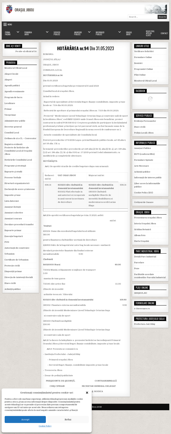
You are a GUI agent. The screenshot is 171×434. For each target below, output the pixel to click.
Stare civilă (10, 283)
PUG (7, 242)
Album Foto (140, 235)
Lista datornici (12, 201)
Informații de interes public (148, 177)
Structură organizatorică (17, 183)
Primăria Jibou (28, 33)
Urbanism (9, 254)
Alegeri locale (11, 74)
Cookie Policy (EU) (143, 192)
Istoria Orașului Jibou (145, 223)
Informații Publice (100, 33)
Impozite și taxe (13, 195)
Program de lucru (13, 97)
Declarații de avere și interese (20, 189)
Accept (25, 419)
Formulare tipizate (143, 160)
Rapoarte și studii (13, 171)
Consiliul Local (12, 132)
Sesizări (138, 63)
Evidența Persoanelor (145, 121)
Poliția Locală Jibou (143, 133)
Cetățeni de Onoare (143, 202)
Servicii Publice (57, 33)
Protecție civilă (12, 265)
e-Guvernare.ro (142, 308)
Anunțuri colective (14, 212)
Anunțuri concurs (13, 218)
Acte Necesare (141, 166)
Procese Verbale (13, 177)
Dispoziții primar (13, 271)
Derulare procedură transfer (19, 224)
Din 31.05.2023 (85, 48)
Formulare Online (143, 57)
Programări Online (143, 69)
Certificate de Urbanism (16, 260)
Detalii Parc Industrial (145, 256)
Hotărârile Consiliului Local (18, 160)
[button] (87, 392)
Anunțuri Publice (78, 33)
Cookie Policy (45, 426)
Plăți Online (140, 75)
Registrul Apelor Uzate (150, 33)
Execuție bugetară (14, 236)
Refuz (68, 419)
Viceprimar (10, 115)
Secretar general (13, 127)
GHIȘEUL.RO (140, 293)
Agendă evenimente (14, 91)
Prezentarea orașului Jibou (148, 217)
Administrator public (15, 121)
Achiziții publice (13, 289)
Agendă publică (12, 85)
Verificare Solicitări (144, 51)
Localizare (10, 103)
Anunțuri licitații (13, 207)
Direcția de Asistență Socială (19, 277)
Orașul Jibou (129, 33)
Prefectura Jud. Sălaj (144, 324)
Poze (136, 268)
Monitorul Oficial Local (16, 68)
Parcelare (139, 262)
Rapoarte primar (13, 230)
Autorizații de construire (17, 248)
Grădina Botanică (142, 229)
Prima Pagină (7, 33)
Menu (10, 24)
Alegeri (8, 79)
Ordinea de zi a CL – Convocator (20, 138)
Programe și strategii (15, 166)
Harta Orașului (141, 241)
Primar (8, 109)
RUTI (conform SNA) (144, 154)
